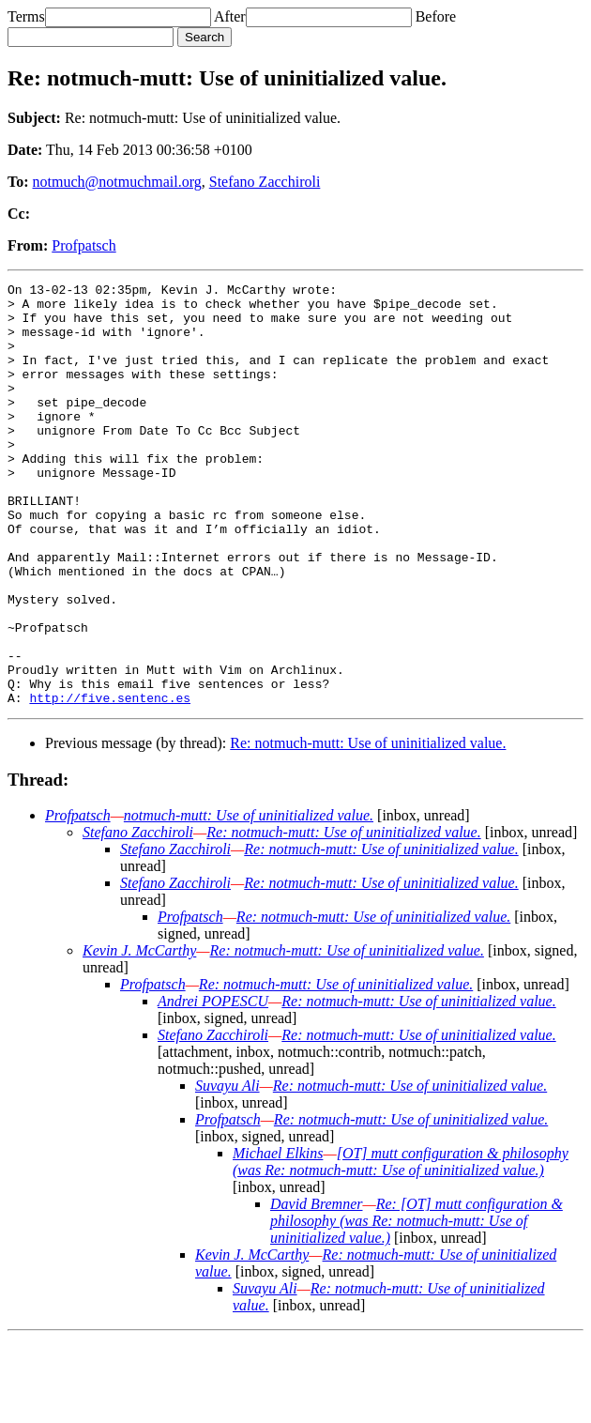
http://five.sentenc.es (109, 781)
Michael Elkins (278, 1238)
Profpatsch (83, 245)
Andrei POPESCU (213, 1086)
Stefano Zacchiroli (265, 182)
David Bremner (316, 1288)
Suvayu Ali (227, 1170)
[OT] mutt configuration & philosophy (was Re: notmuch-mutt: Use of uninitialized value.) (400, 1246)
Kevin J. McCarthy (139, 1035)
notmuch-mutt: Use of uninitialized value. (248, 900)
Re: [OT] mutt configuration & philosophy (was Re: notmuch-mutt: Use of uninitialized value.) (416, 1305)
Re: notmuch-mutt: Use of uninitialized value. (368, 827)
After (230, 16)
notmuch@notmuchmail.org (117, 182)
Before (436, 16)
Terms (26, 16)
